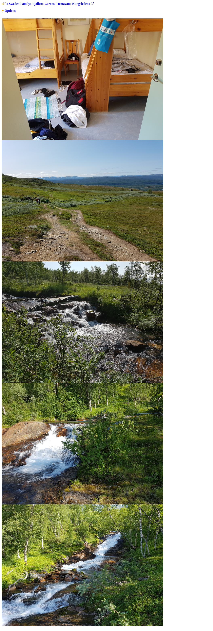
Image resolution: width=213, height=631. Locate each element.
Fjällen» (38, 3)
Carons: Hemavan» (57, 3)
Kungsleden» (81, 3)
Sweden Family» (20, 3)
